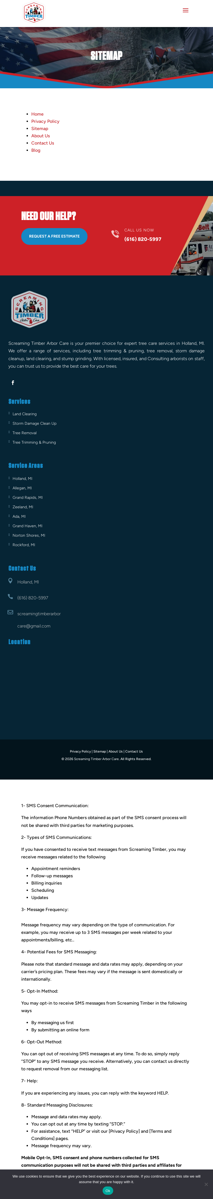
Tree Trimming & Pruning (34, 442)
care (21, 626)
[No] (206, 1184)
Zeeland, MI (23, 507)
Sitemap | (100, 751)
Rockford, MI (24, 545)
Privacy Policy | (81, 751)
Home (37, 114)
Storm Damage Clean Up (34, 423)
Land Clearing (25, 414)
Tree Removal (25, 433)
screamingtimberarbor (39, 613)
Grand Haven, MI (27, 526)
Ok (107, 1191)
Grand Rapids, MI (28, 497)
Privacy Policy (45, 121)
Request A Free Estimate (54, 236)
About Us (40, 135)
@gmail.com (38, 626)
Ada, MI (19, 516)
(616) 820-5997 (32, 597)
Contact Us (42, 143)
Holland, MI (22, 478)
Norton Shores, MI (29, 535)
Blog (35, 150)
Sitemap (39, 128)
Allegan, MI (22, 488)
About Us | (116, 751)
